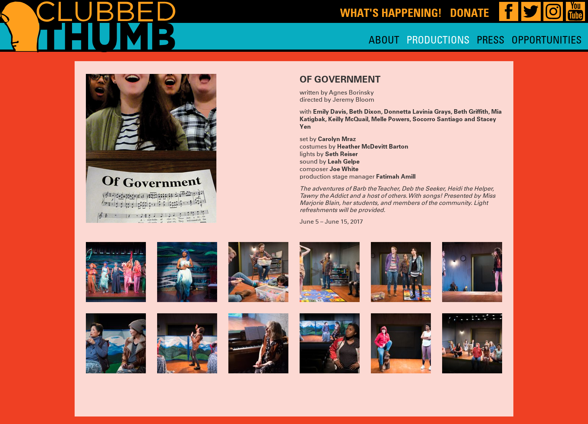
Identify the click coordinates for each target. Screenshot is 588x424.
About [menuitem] (384, 39)
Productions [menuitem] (438, 39)
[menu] (475, 39)
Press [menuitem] (490, 39)
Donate (469, 13)
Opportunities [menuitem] (547, 39)
